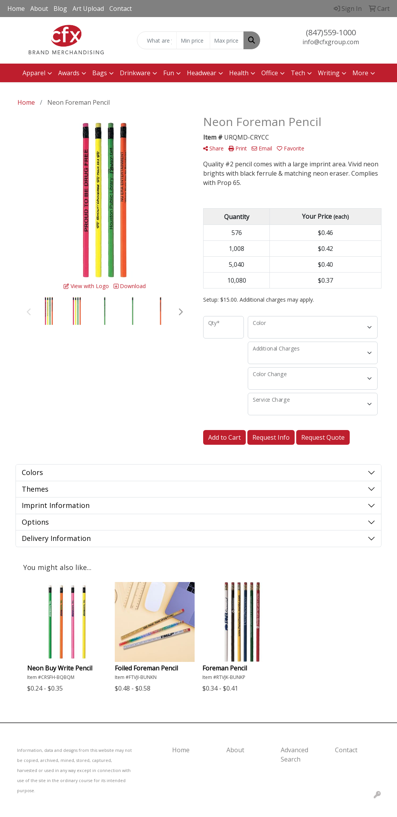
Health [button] (239, 73)
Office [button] (269, 73)
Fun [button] (168, 73)
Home (16, 8)
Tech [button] (298, 73)
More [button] (360, 73)
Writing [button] (329, 73)
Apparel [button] (33, 73)
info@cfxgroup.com (330, 42)
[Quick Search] (156, 40)
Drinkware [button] (135, 73)
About (39, 8)
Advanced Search (294, 754)
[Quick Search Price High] (226, 40)
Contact (120, 8)
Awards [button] (68, 73)
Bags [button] (99, 73)
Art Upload (88, 8)
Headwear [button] (201, 73)
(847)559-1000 (331, 32)
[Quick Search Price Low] (193, 40)
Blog (60, 8)
